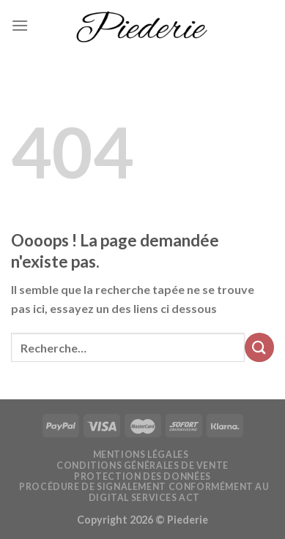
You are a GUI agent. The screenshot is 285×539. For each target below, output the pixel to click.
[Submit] (259, 347)
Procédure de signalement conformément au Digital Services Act (144, 492)
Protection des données (142, 476)
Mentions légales (141, 454)
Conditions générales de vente (142, 465)
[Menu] (20, 25)
